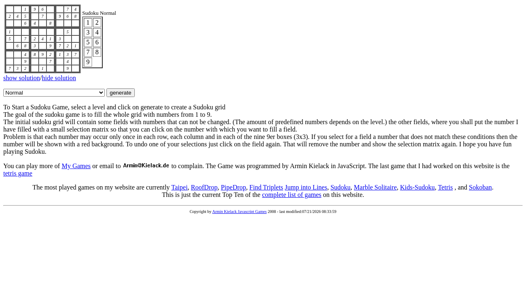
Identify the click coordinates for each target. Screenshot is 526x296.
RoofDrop (204, 187)
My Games (76, 165)
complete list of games (291, 194)
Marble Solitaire (375, 187)
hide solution (59, 77)
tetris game (17, 173)
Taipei (179, 187)
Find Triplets (266, 187)
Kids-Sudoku (417, 187)
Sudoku (340, 187)
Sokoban (480, 187)
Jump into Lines (306, 187)
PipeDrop (233, 187)
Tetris (445, 187)
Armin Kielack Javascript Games (239, 211)
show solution (21, 77)
